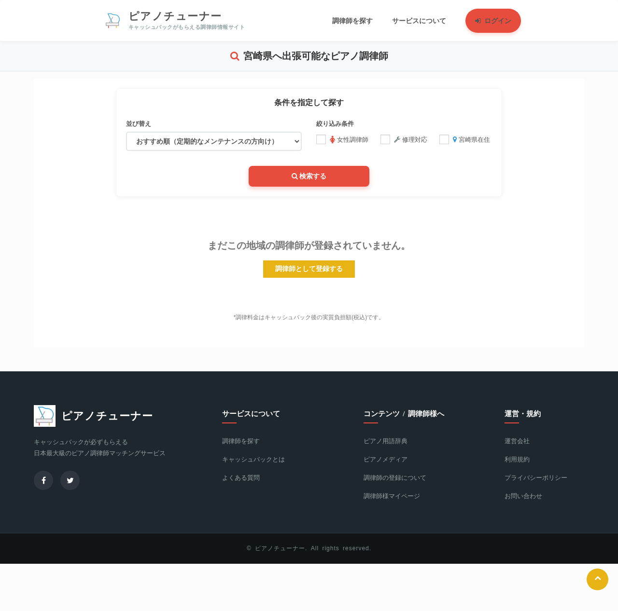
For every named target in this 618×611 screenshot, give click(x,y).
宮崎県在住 (464, 139)
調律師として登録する (309, 268)
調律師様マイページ (392, 495)
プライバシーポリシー (536, 476)
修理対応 (403, 139)
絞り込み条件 (335, 123)
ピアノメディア (385, 458)
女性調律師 (342, 139)
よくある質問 (241, 476)
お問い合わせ (523, 495)
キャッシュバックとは (253, 458)
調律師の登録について (395, 476)
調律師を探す (241, 440)
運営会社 (517, 440)
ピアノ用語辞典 (385, 440)
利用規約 (517, 458)
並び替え (138, 123)
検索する (309, 175)
